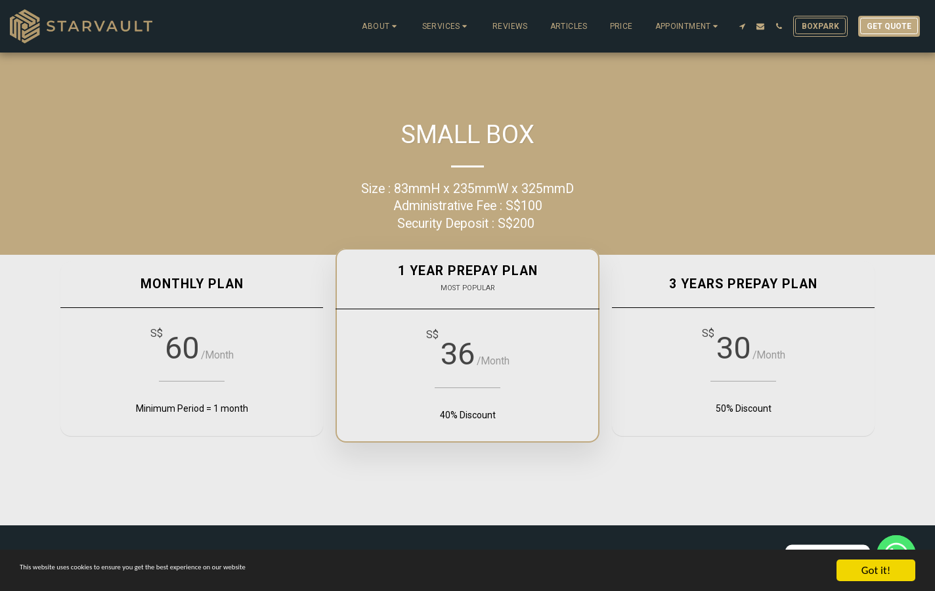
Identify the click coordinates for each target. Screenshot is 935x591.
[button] (380, 26)
